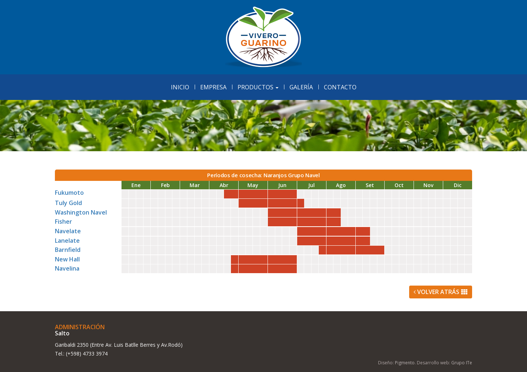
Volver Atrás (441, 292)
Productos (258, 87)
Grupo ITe (461, 363)
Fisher (63, 221)
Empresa (213, 87)
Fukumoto (69, 193)
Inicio (180, 87)
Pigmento (405, 363)
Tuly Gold (68, 203)
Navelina (67, 268)
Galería (301, 87)
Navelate (68, 231)
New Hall (67, 259)
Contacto (340, 87)
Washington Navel (81, 212)
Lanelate (67, 241)
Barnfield (68, 250)
